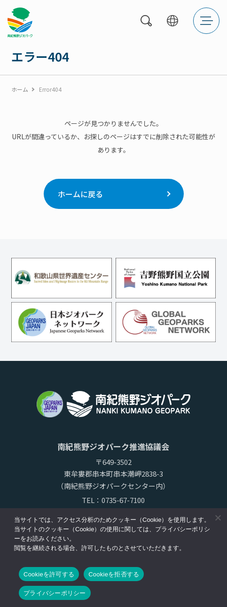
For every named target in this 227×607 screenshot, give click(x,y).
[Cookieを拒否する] (217, 517)
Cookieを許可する (48, 574)
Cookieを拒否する (113, 574)
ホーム (19, 89)
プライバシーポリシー (54, 593)
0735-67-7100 (123, 500)
